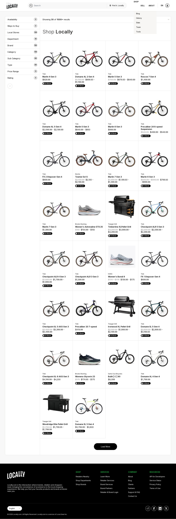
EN (162, 5)
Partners (131, 488)
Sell (143, 6)
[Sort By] (156, 19)
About (152, 6)
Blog (130, 480)
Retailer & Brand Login (109, 492)
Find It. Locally (112, 5)
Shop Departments (83, 480)
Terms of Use (155, 488)
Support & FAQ (134, 492)
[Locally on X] (166, 508)
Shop (134, 6)
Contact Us (132, 496)
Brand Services (106, 484)
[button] (22, 19)
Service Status (155, 480)
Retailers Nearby (82, 477)
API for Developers (157, 477)
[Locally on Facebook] (154, 508)
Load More (105, 447)
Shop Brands (81, 484)
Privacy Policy (155, 484)
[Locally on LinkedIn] (160, 508)
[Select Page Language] (14, 508)
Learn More (105, 477)
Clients (130, 484)
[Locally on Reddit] (147, 508)
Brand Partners (106, 488)
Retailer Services (107, 480)
